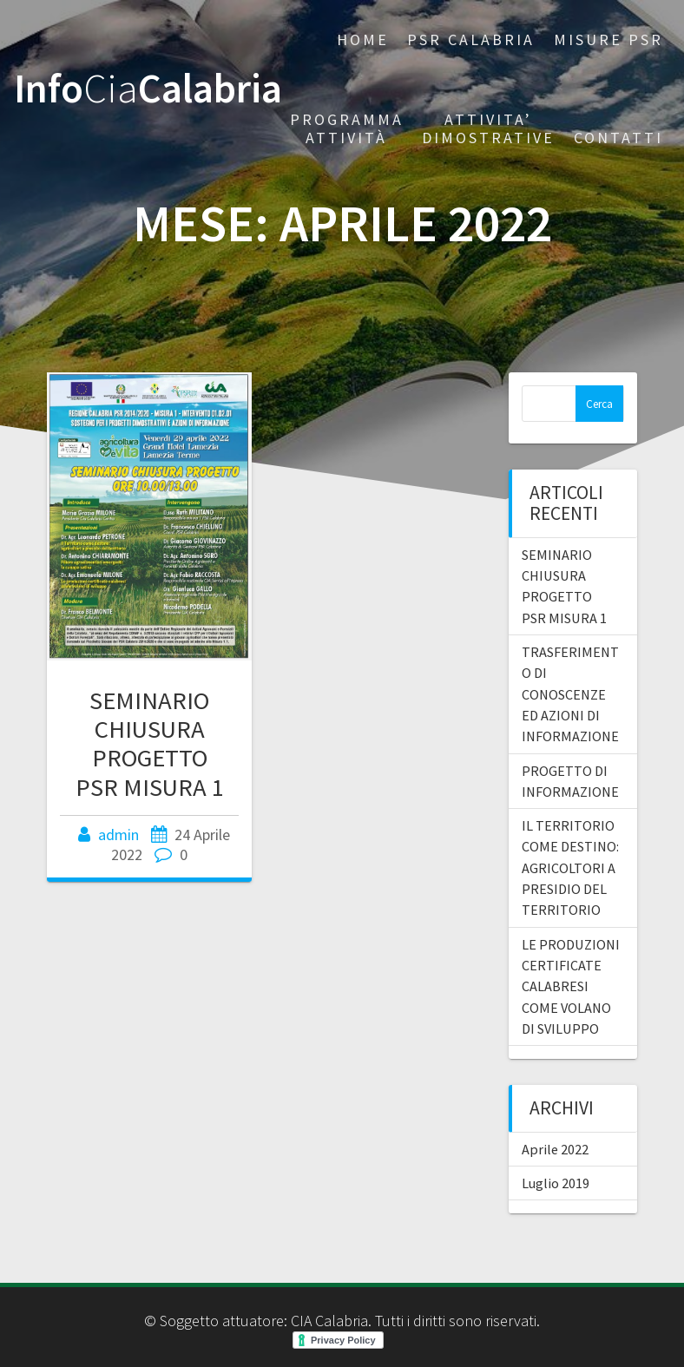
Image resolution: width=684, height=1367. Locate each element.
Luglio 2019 (555, 1183)
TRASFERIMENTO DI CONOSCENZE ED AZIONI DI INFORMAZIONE (570, 694)
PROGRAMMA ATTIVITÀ (347, 128)
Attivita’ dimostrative (488, 128)
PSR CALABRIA (471, 39)
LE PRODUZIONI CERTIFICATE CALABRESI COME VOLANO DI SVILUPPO (571, 986)
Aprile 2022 (555, 1149)
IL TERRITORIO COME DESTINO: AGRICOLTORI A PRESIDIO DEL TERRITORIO (570, 867)
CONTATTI (618, 138)
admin (118, 835)
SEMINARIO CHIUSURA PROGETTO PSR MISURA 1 (150, 743)
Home (363, 39)
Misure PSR (608, 39)
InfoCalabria (148, 89)
